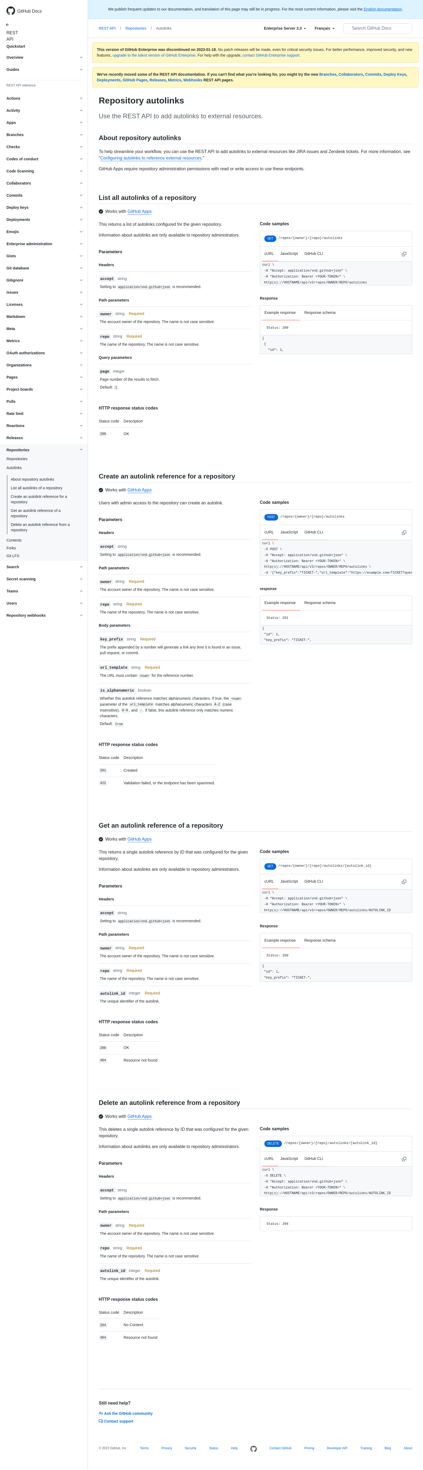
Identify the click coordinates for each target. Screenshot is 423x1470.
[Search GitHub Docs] (377, 28)
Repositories (17, 459)
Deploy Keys (395, 74)
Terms (144, 1448)
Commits (373, 74)
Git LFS (12, 556)
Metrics (174, 80)
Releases (157, 80)
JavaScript (289, 253)
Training (366, 1448)
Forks (11, 548)
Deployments (109, 80)
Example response (280, 312)
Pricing (309, 1448)
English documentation (383, 9)
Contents (14, 540)
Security (190, 1448)
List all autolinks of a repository (36, 488)
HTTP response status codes (128, 408)
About (408, 1448)
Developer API (337, 1448)
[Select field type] (285, 28)
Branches (327, 74)
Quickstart (15, 46)
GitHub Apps (139, 211)
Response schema (320, 312)
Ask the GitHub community (126, 1413)
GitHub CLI (313, 253)
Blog (387, 1448)
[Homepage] (253, 1449)
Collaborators (351, 74)
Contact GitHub (281, 1448)
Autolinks (163, 28)
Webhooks (193, 80)
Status (213, 1448)
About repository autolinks (32, 479)
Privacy (166, 1448)
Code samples (274, 223)
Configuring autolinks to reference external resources (151, 158)
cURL (269, 253)
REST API (10, 35)
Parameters (110, 251)
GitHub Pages (135, 80)
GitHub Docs (29, 11)
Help (234, 1448)
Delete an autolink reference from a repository (40, 527)
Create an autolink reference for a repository (39, 499)
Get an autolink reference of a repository (35, 513)
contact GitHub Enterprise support (271, 55)
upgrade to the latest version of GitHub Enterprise (153, 55)
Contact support (116, 1421)
